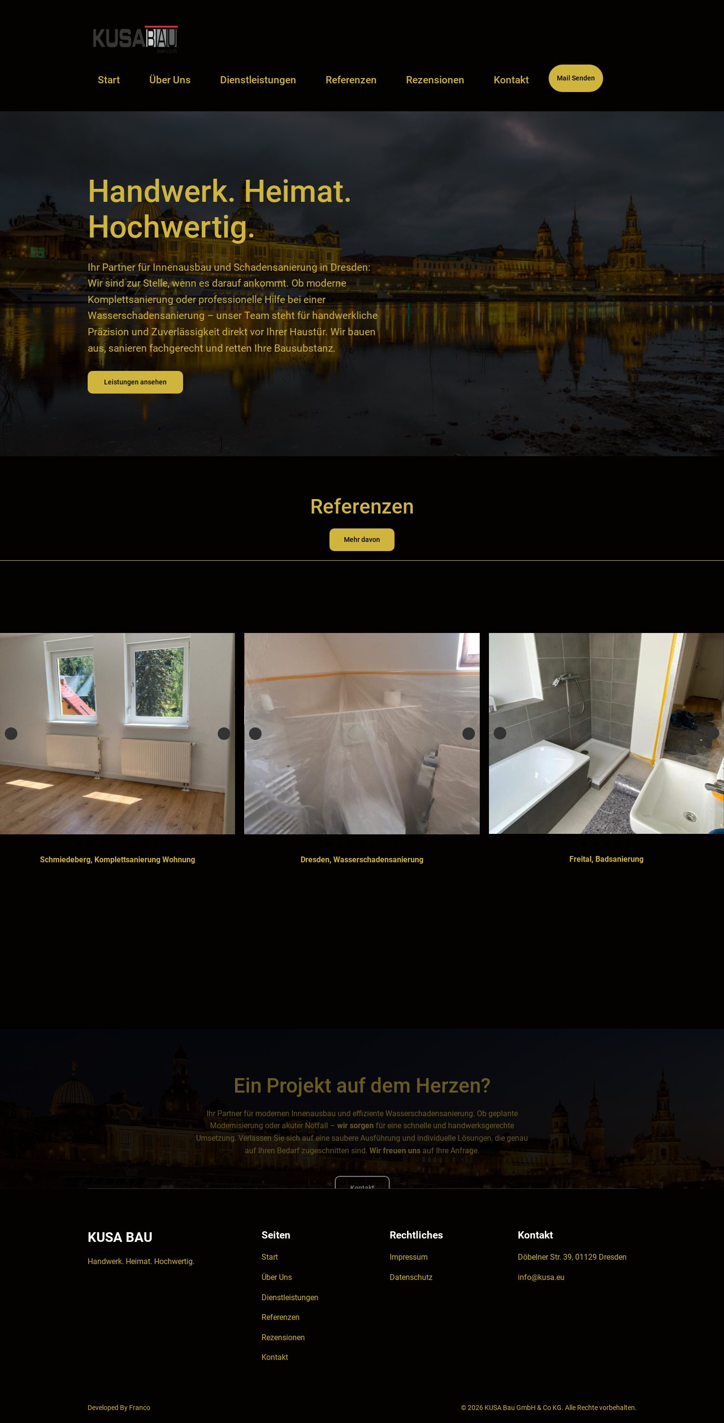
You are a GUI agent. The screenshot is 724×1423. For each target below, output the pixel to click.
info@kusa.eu (541, 1277)
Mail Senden (576, 78)
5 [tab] (123, 844)
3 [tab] (101, 844)
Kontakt (275, 1357)
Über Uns (277, 1277)
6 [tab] (134, 844)
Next (224, 733)
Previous (11, 733)
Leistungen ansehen (135, 382)
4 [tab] (112, 844)
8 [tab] (156, 844)
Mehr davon (362, 540)
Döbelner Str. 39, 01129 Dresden (572, 1257)
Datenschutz (411, 1277)
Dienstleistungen (290, 1297)
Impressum (409, 1257)
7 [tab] (145, 844)
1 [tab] (78, 844)
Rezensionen (283, 1337)
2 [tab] (89, 844)
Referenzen (281, 1317)
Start (109, 80)
